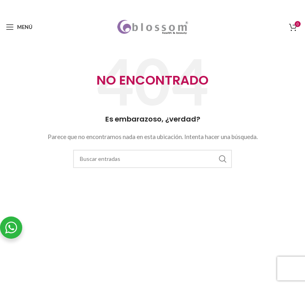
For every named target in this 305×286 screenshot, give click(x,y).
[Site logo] (152, 26)
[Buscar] (152, 159)
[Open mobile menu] (19, 27)
